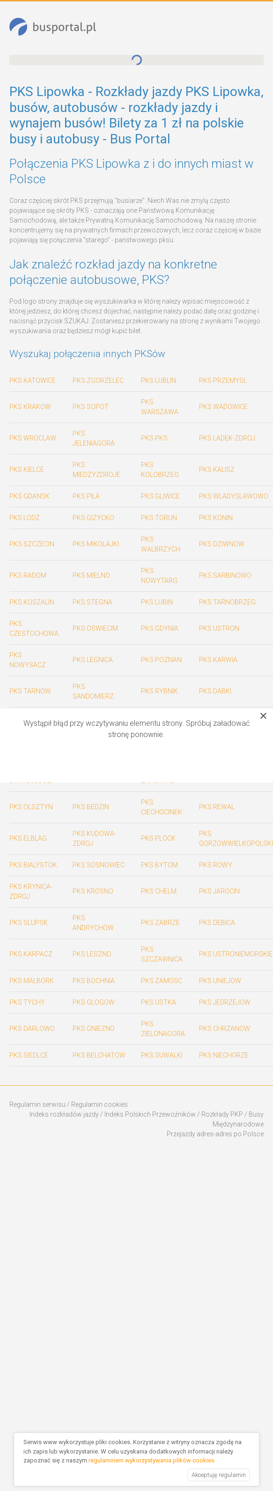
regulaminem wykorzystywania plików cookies (151, 1460)
